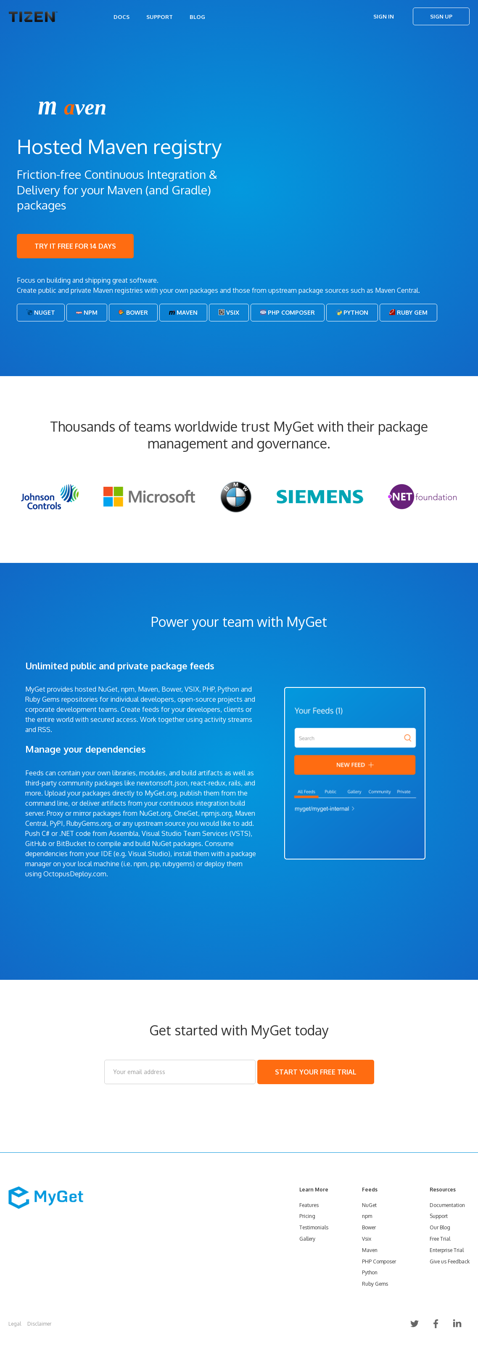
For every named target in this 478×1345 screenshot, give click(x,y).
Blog (197, 16)
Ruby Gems (375, 1284)
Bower (133, 312)
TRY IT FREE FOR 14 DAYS (75, 246)
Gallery (307, 1239)
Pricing (307, 1216)
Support (159, 16)
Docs (121, 16)
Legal (14, 1324)
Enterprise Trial (447, 1250)
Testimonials (313, 1227)
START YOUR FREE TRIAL (316, 1072)
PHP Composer (287, 312)
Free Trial (440, 1239)
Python (352, 312)
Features (309, 1205)
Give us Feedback (450, 1261)
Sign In (383, 16)
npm (367, 1216)
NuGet (40, 312)
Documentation (447, 1205)
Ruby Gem (408, 312)
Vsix (229, 312)
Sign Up (441, 16)
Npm (87, 312)
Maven (183, 312)
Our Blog (440, 1227)
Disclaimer (39, 1324)
